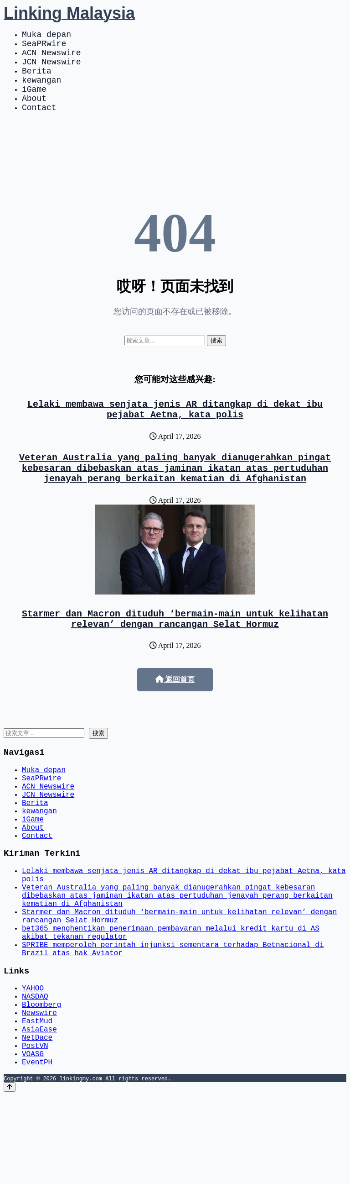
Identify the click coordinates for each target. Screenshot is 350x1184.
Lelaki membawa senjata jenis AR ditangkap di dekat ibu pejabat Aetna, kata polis (175, 428)
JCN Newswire (51, 68)
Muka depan (46, 35)
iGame (34, 101)
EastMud (37, 1100)
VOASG (33, 1140)
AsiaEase (39, 1110)
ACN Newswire (51, 57)
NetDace (37, 1120)
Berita (36, 79)
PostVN (35, 1130)
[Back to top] (9, 1175)
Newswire (39, 1090)
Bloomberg (41, 1080)
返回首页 (175, 708)
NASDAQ (35, 1070)
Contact (39, 123)
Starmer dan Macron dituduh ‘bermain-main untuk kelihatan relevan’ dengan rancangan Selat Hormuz (175, 646)
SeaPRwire (44, 46)
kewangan (41, 90)
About (34, 112)
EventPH (37, 1150)
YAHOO (33, 1060)
